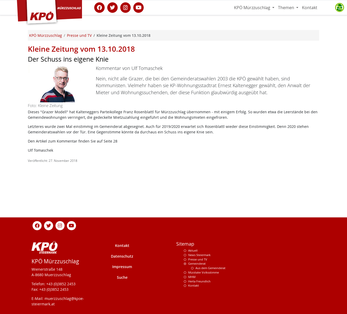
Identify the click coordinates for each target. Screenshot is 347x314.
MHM (191, 277)
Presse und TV (197, 259)
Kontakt (309, 7)
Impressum (122, 266)
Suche (122, 277)
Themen (286, 7)
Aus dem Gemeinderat (210, 268)
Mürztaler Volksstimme (203, 272)
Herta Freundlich (199, 281)
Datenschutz (122, 256)
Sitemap (185, 244)
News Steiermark (199, 255)
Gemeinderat (197, 263)
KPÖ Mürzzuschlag (252, 7)
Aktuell (193, 250)
